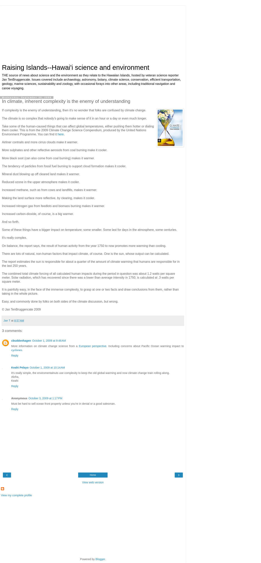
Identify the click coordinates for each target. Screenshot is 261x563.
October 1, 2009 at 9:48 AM (49, 340)
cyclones (16, 350)
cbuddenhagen (21, 340)
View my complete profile (16, 495)
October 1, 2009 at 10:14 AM (47, 367)
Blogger (100, 559)
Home (93, 475)
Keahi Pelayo (20, 367)
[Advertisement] (93, 33)
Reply (14, 355)
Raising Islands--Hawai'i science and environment (75, 67)
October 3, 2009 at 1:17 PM (45, 398)
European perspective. (93, 346)
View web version (93, 482)
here (61, 134)
